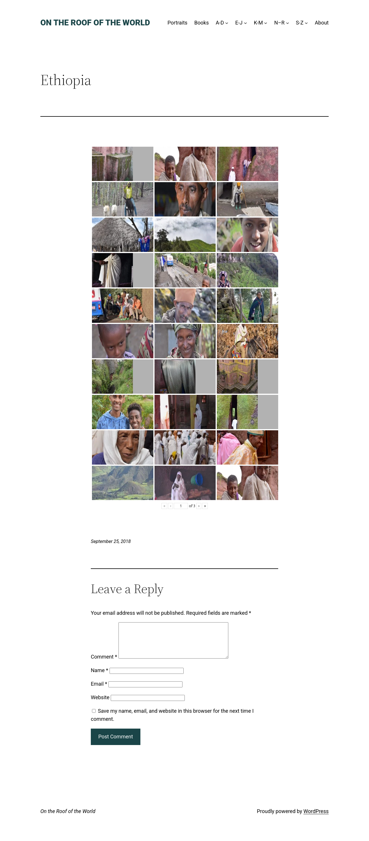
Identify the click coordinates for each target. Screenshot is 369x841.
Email (99, 691)
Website (100, 704)
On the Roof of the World (95, 22)
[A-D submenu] (226, 22)
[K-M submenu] (265, 22)
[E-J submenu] (245, 22)
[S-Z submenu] (306, 22)
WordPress (316, 818)
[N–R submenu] (287, 22)
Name (99, 677)
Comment (104, 664)
